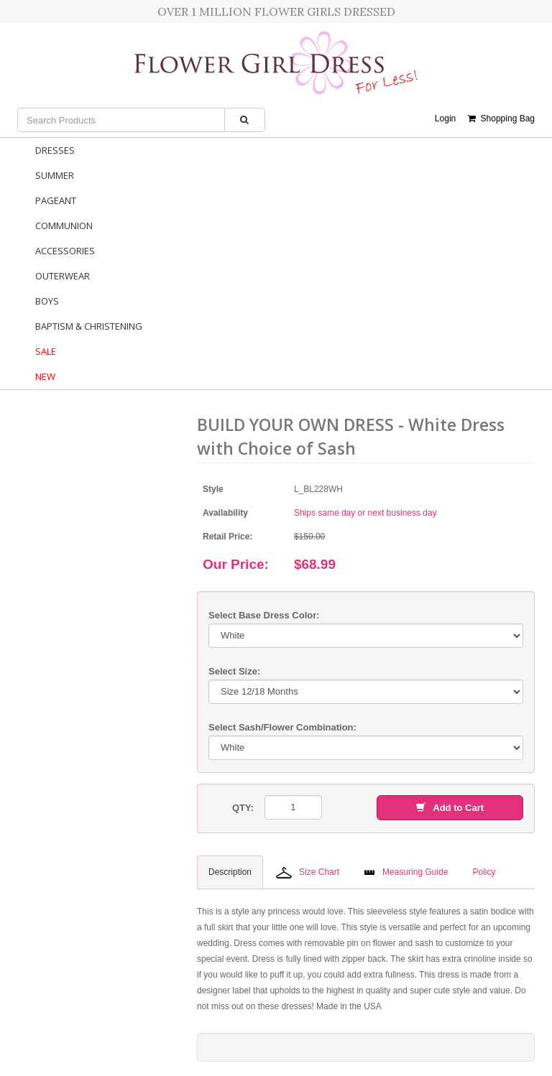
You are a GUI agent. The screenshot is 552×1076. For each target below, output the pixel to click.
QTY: (243, 807)
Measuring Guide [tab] (406, 872)
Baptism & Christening (88, 326)
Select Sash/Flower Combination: (282, 727)
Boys (47, 300)
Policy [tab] (483, 872)
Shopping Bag (501, 118)
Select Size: (234, 671)
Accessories (65, 250)
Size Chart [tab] (307, 872)
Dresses (55, 150)
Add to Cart (450, 807)
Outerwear (62, 275)
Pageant (55, 200)
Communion (64, 225)
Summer (54, 175)
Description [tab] (230, 872)
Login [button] (445, 118)
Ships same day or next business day (365, 513)
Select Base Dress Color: (264, 615)
